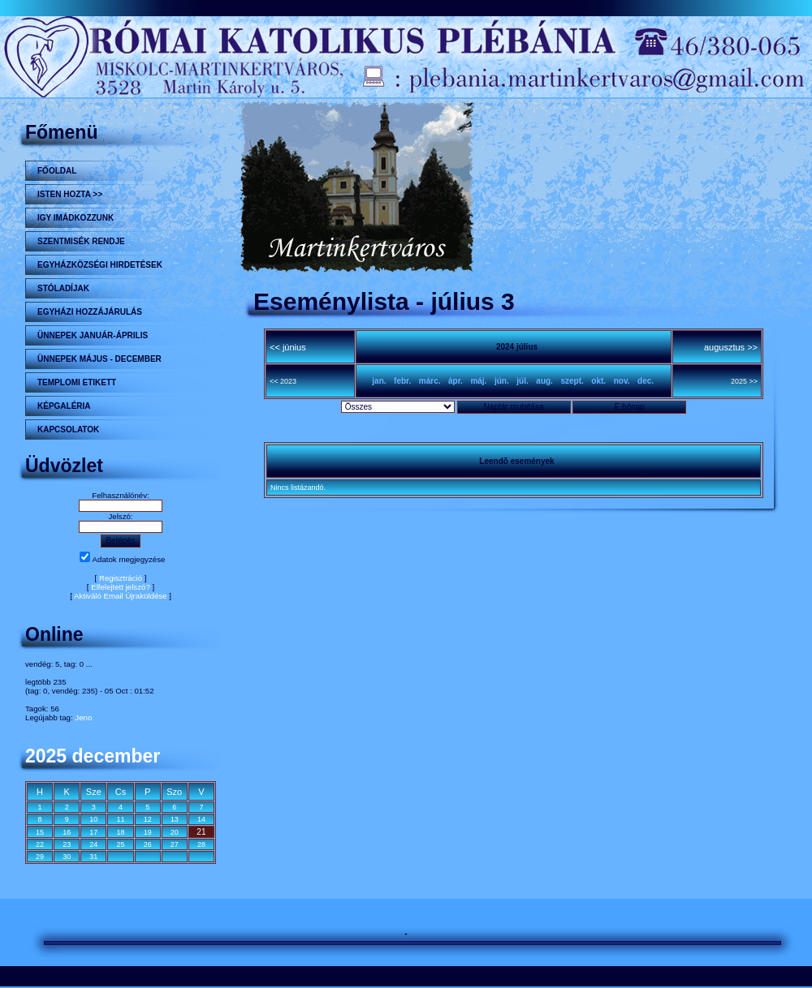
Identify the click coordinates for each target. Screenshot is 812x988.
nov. (622, 380)
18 (120, 832)
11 (120, 819)
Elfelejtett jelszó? (120, 586)
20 (175, 832)
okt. (598, 380)
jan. (379, 380)
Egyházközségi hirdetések (99, 264)
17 (93, 832)
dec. (645, 380)
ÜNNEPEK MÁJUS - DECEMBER (99, 358)
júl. (522, 380)
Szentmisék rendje (81, 241)
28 (201, 844)
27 (175, 844)
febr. (402, 380)
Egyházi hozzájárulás (89, 311)
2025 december (92, 756)
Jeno (83, 717)
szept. (571, 380)
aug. (544, 380)
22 (40, 844)
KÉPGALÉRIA (64, 406)
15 (40, 832)
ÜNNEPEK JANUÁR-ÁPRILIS (92, 335)
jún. (502, 380)
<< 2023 (283, 381)
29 (40, 857)
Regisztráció (120, 577)
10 (93, 819)
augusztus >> (731, 347)
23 (67, 844)
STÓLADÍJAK (63, 288)
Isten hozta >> (69, 194)
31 (93, 857)
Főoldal (56, 170)
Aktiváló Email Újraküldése (120, 595)
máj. (478, 380)
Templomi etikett (76, 382)
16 (67, 832)
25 (120, 844)
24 (93, 844)
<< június (288, 347)
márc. (430, 380)
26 (148, 844)
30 (67, 857)
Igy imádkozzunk (75, 217)
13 (175, 819)
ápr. (455, 380)
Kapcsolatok (68, 429)
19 (148, 832)
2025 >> (744, 381)
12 (148, 819)
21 (201, 831)
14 (201, 819)
